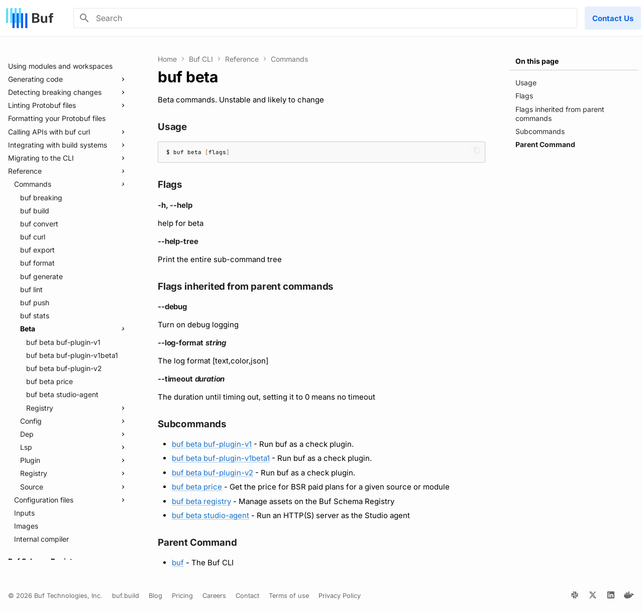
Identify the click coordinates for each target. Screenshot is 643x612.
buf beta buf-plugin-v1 (212, 444)
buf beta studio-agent (210, 515)
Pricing (182, 595)
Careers (214, 595)
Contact (247, 595)
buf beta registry (201, 501)
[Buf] (29, 18)
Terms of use (289, 595)
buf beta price (197, 487)
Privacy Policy (339, 595)
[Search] (325, 18)
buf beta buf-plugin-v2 (212, 472)
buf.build (125, 595)
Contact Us (612, 18)
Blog (155, 595)
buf (178, 562)
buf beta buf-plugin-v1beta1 (221, 458)
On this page (537, 61)
